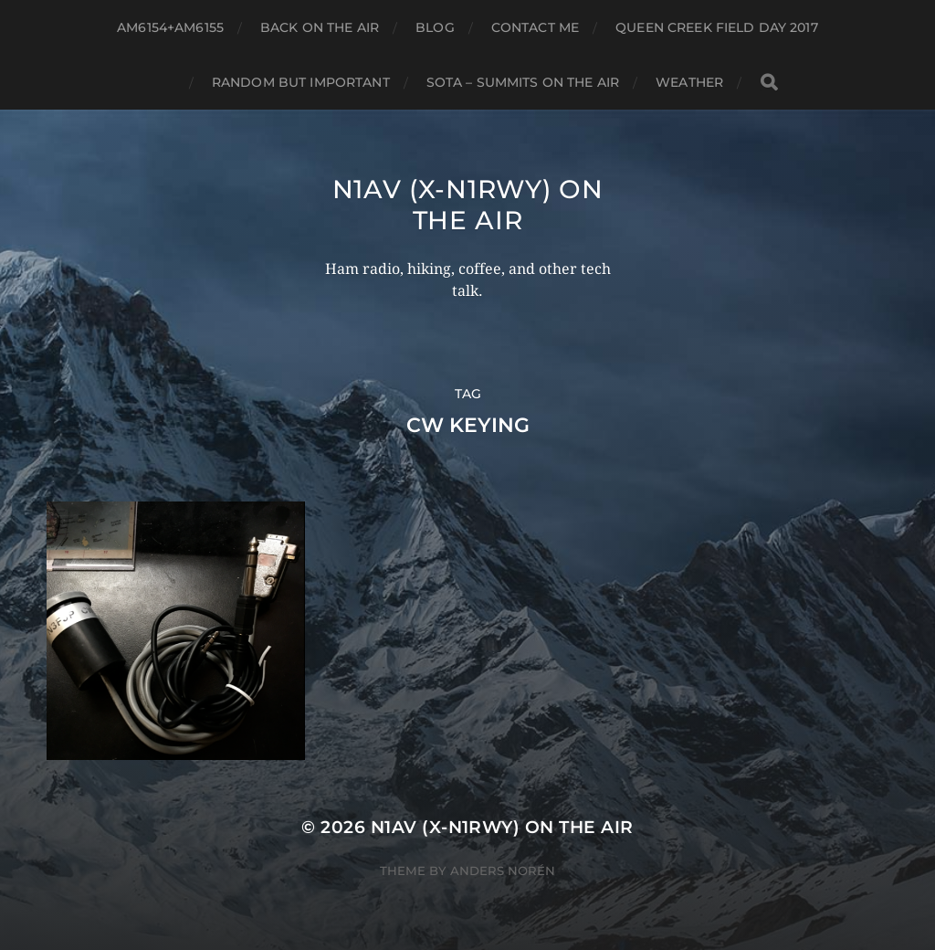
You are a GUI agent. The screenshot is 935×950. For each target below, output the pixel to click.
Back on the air (319, 27)
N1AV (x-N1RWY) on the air (468, 205)
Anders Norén (502, 870)
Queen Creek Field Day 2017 (716, 27)
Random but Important (301, 82)
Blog (435, 27)
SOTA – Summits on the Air (523, 82)
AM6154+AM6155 (170, 27)
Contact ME (535, 27)
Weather (689, 82)
